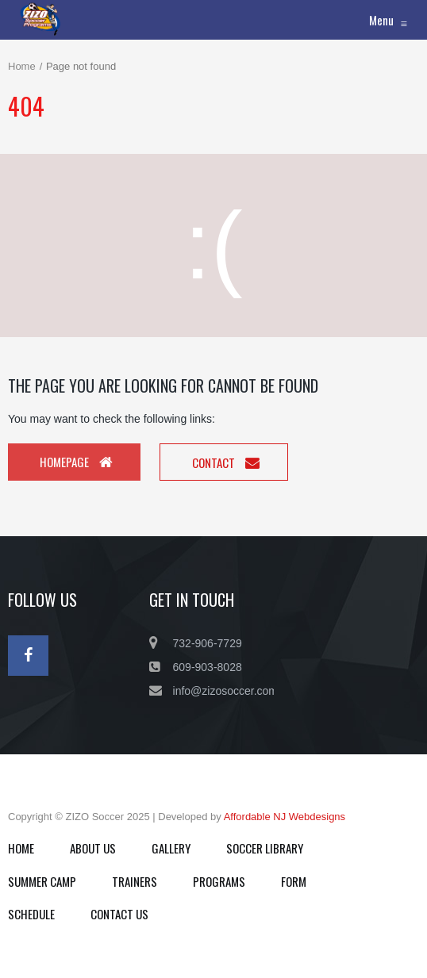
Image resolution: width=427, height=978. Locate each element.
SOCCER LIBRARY (264, 848)
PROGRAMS (219, 881)
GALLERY (171, 848)
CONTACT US (119, 913)
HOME (21, 848)
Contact (226, 462)
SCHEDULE (31, 913)
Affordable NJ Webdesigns (284, 817)
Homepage (76, 461)
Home (22, 66)
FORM (293, 881)
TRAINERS (134, 881)
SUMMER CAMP (42, 881)
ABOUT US (93, 848)
